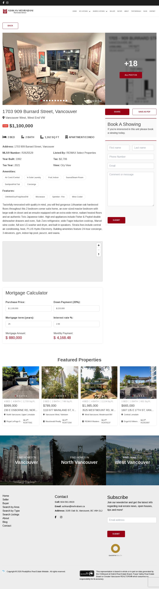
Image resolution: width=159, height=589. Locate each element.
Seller (112, 11)
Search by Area (10, 507)
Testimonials (136, 11)
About (126, 11)
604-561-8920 (67, 502)
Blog (145, 11)
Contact (152, 11)
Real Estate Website (40, 571)
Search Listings (98, 11)
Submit (116, 220)
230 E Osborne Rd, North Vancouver (21, 410)
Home (75, 11)
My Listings (83, 11)
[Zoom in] (98, 245)
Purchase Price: (15, 302)
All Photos (131, 75)
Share (117, 112)
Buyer (119, 11)
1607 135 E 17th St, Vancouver (138, 410)
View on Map (94, 101)
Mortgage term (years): (20, 317)
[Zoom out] (98, 250)
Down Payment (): (67, 302)
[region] (52, 261)
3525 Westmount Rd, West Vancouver (99, 410)
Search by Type (11, 510)
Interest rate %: (63, 317)
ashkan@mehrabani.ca (73, 506)
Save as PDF (144, 112)
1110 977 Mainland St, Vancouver (60, 410)
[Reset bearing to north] (98, 254)
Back (10, 26)
